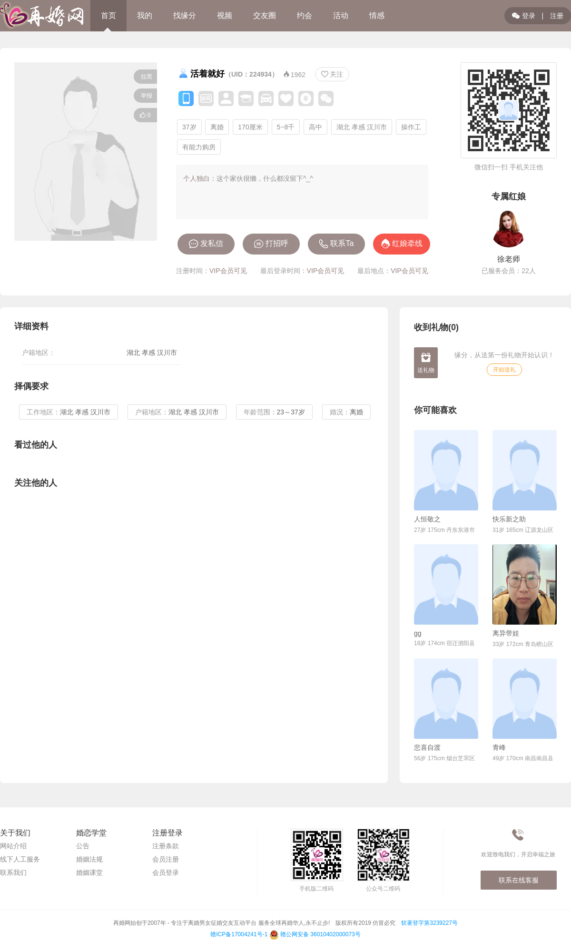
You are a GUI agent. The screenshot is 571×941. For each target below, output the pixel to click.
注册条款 (165, 846)
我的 (144, 15)
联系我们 (13, 872)
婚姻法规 (89, 859)
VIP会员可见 (228, 270)
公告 (82, 846)
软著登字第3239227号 (429, 923)
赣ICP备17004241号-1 (238, 934)
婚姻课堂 (89, 872)
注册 (556, 16)
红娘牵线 (407, 243)
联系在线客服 (519, 880)
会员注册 (165, 859)
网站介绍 (13, 846)
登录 (523, 15)
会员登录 (165, 872)
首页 (108, 15)
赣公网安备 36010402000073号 (315, 934)
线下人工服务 (20, 859)
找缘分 (184, 15)
